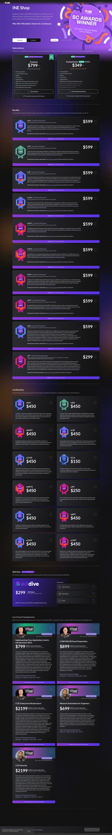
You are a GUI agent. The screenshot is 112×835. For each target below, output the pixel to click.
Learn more (56, 577)
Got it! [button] (29, 831)
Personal (19, 40)
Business (33, 40)
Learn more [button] (16, 831)
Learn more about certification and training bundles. (49, 154)
